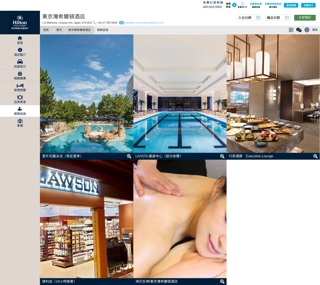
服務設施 (20, 113)
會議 (20, 125)
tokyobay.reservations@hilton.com (144, 22)
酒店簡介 (20, 54)
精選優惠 (20, 78)
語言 (315, 29)
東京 (59, 30)
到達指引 (20, 66)
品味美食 (20, 102)
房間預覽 (20, 90)
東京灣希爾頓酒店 (79, 30)
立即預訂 (305, 17)
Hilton (20, 22)
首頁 (46, 30)
